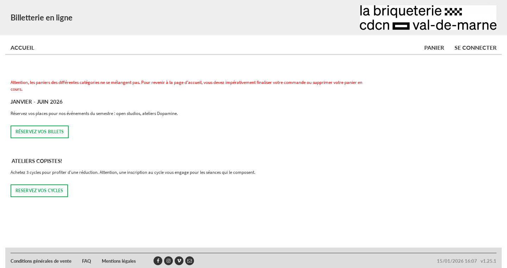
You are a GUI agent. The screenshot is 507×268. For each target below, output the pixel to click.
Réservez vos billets (39, 131)
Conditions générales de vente (41, 261)
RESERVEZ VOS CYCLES (39, 190)
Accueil (22, 47)
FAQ (86, 261)
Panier (434, 47)
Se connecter (475, 47)
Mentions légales (119, 261)
